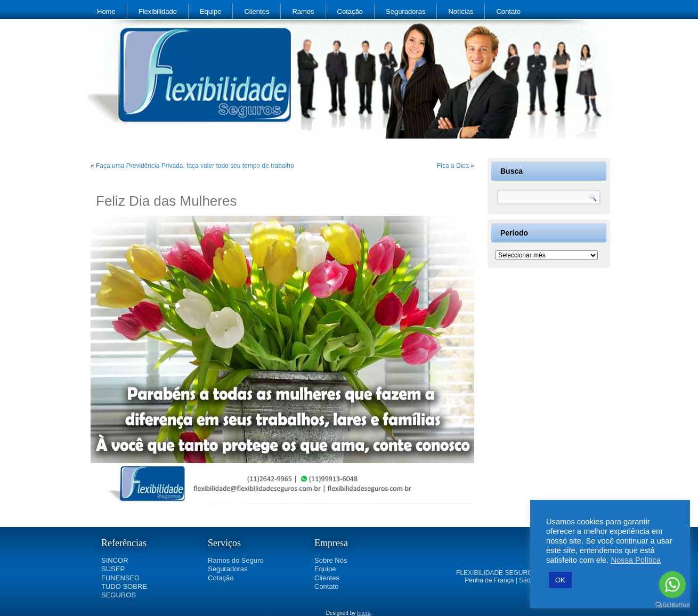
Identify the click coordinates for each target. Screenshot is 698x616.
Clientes (256, 11)
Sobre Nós (330, 560)
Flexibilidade (158, 11)
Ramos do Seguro (236, 560)
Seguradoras (405, 11)
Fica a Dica (453, 165)
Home (106, 11)
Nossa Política (636, 560)
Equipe (210, 11)
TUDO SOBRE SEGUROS (124, 590)
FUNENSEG (120, 578)
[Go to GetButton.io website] (672, 605)
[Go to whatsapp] (672, 584)
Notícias (460, 11)
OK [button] (560, 580)
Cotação (350, 11)
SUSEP (113, 569)
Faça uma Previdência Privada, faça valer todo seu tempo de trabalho (195, 165)
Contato (508, 11)
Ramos (303, 11)
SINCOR (114, 560)
